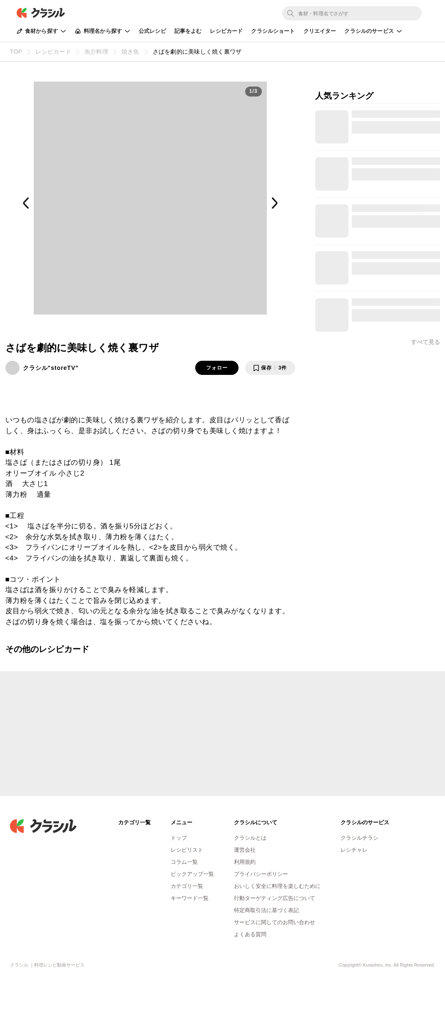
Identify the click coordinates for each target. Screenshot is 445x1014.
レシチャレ (354, 850)
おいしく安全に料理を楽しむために (277, 886)
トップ (179, 838)
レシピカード (226, 31)
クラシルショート (273, 31)
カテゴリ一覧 (187, 886)
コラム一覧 (184, 862)
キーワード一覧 (190, 898)
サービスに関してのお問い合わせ (274, 922)
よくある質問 (250, 934)
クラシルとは (250, 838)
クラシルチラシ (359, 838)
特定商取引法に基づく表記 (266, 910)
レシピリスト (187, 850)
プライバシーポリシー (261, 874)
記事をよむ (188, 31)
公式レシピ (152, 31)
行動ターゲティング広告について (274, 898)
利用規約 (245, 862)
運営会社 (245, 850)
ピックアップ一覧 (192, 874)
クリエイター (319, 31)
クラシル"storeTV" (51, 367)
